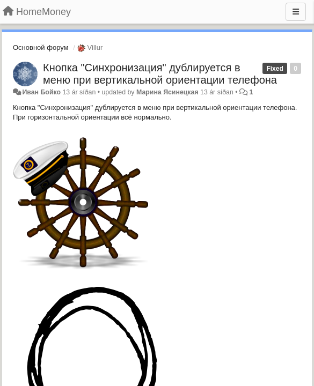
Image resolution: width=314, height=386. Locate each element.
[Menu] (296, 12)
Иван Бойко (41, 92)
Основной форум (41, 47)
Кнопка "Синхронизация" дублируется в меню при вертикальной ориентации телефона (160, 74)
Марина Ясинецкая (167, 92)
